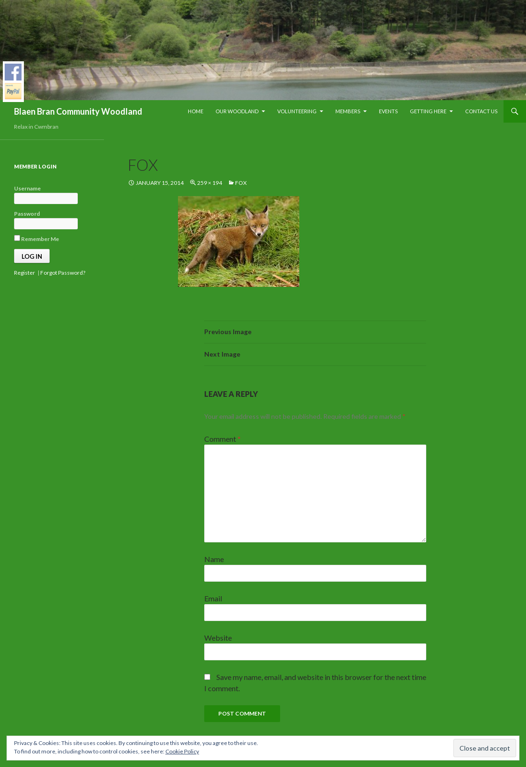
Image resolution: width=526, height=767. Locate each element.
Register (24, 272)
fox (241, 182)
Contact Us (481, 111)
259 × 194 (209, 182)
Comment (222, 438)
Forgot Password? (62, 272)
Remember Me (36, 238)
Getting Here (428, 111)
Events (388, 111)
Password (27, 213)
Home (195, 111)
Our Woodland (237, 111)
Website (218, 637)
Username (27, 188)
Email (213, 598)
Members (347, 111)
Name (214, 559)
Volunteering (297, 111)
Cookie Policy (182, 751)
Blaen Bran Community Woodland (78, 111)
